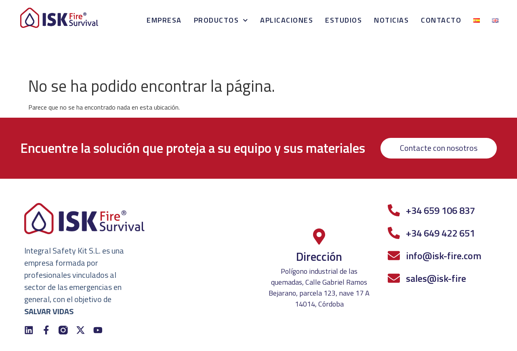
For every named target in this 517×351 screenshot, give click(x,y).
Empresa (164, 20)
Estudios (343, 20)
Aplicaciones (286, 20)
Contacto (441, 20)
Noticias (391, 20)
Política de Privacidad (39, 338)
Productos (221, 20)
